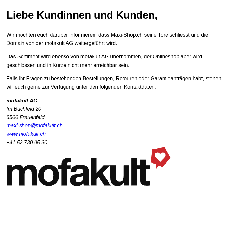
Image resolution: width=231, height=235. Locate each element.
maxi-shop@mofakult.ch (35, 125)
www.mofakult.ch (26, 134)
